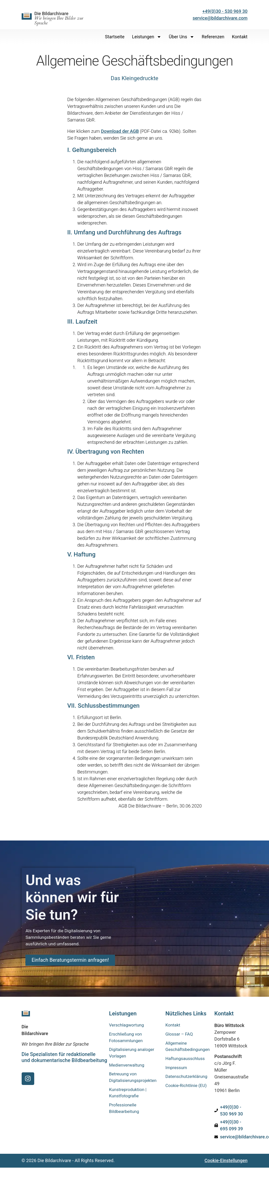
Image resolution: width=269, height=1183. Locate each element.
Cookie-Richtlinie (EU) (182, 1091)
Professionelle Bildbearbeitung (125, 1112)
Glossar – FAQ (179, 1034)
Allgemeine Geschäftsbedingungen (186, 1047)
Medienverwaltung (127, 1067)
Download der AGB (120, 131)
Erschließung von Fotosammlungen (126, 1038)
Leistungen (146, 36)
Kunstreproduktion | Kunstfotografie (128, 1096)
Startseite (114, 36)
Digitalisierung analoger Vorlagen (133, 1054)
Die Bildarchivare (58, 18)
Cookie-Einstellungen (226, 1160)
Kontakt (240, 36)
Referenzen (213, 36)
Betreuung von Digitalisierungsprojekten (133, 1080)
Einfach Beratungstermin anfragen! (74, 963)
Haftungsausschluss (186, 1060)
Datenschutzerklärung (186, 1078)
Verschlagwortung (127, 1025)
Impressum (176, 1069)
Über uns (181, 36)
